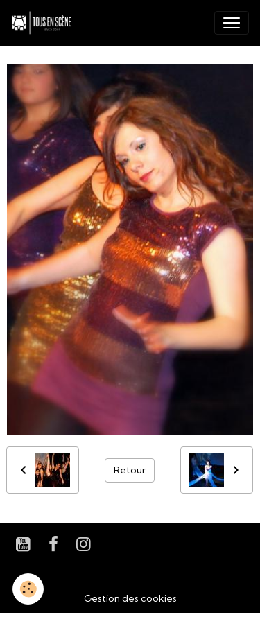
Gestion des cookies (130, 598)
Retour (130, 470)
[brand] (44, 23)
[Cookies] (28, 589)
